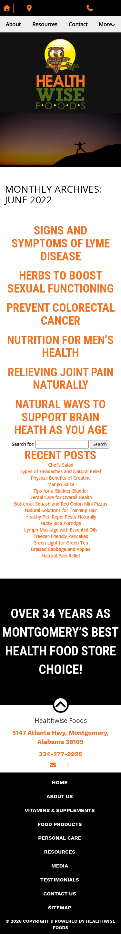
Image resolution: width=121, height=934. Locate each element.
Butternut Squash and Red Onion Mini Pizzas (60, 504)
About (13, 24)
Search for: (23, 444)
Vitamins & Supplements (60, 810)
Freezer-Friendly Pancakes (60, 536)
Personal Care (59, 838)
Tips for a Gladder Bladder (60, 491)
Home (59, 782)
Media (59, 866)
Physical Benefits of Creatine (61, 478)
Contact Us (59, 894)
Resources (44, 24)
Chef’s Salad (60, 465)
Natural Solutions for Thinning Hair (61, 510)
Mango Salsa (60, 484)
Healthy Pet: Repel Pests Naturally (60, 517)
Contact (78, 24)
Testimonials (59, 880)
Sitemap (59, 907)
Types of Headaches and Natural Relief (60, 471)
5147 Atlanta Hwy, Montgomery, (60, 737)
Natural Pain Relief (60, 556)
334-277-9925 (60, 754)
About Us (59, 796)
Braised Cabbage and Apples (60, 549)
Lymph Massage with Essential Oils (60, 530)
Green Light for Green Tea (60, 543)
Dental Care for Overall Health (60, 497)
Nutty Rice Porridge (60, 523)
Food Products (59, 824)
